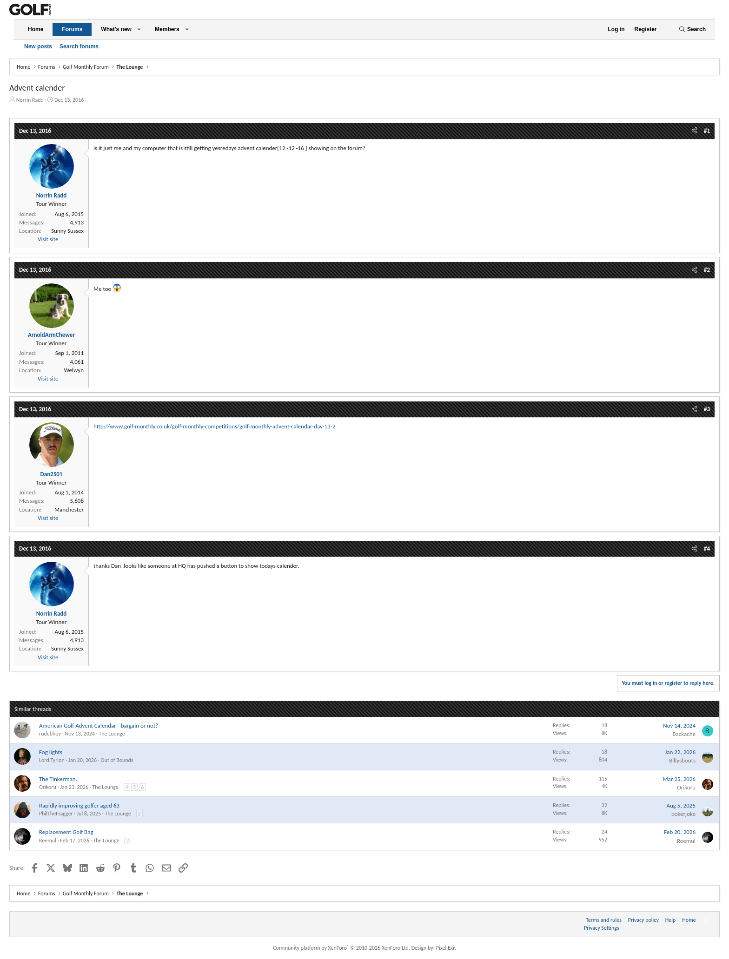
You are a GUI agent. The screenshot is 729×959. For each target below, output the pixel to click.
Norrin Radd (30, 100)
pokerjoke (683, 813)
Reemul (47, 840)
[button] (139, 29)
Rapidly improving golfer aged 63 (79, 805)
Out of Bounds (116, 760)
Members (167, 29)
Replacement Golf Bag (66, 831)
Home (35, 29)
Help (670, 920)
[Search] (692, 29)
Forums (72, 29)
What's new (116, 29)
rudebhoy (50, 733)
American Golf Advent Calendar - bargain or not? (98, 725)
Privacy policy (643, 920)
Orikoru (47, 787)
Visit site (48, 239)
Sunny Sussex (67, 230)
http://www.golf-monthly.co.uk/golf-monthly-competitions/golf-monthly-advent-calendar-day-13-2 (214, 426)
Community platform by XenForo (341, 948)
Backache (684, 733)
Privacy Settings (601, 928)
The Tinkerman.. (59, 778)
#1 (707, 130)
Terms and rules (604, 920)
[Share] (694, 131)
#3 (707, 409)
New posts (38, 46)
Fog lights (50, 752)
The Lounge (112, 733)
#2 (707, 269)
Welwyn (74, 370)
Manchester (69, 509)
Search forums (79, 46)
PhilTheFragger (56, 813)
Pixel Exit (446, 948)
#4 (707, 548)
